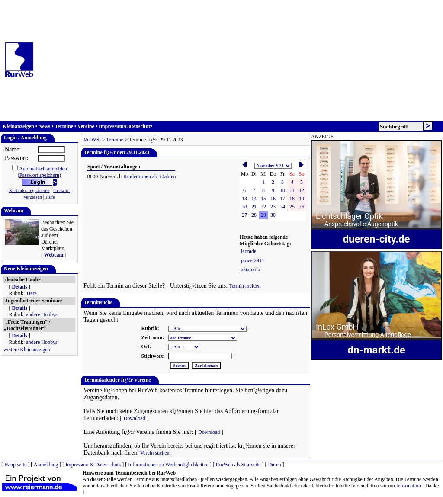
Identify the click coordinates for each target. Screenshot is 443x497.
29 (263, 215)
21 (254, 207)
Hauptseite (15, 465)
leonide (248, 251)
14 (254, 199)
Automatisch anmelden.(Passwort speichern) (43, 172)
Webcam (54, 255)
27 (244, 215)
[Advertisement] (240, 60)
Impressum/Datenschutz (125, 126)
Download (134, 418)
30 (273, 215)
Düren (274, 465)
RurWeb (92, 140)
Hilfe (50, 197)
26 (301, 207)
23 (273, 207)
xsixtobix (250, 269)
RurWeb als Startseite (238, 465)
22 (263, 207)
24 (282, 207)
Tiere (31, 293)
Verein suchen (155, 453)
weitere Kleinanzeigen (26, 349)
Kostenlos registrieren (29, 190)
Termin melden (245, 286)
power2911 (252, 260)
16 (273, 199)
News (44, 126)
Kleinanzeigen (18, 126)
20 (244, 207)
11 (292, 190)
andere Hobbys (41, 314)
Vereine (85, 126)
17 (282, 199)
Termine (64, 126)
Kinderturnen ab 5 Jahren (149, 176)
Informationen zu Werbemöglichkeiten (168, 465)
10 (282, 190)
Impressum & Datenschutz (93, 465)
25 (292, 207)
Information (408, 486)
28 (254, 215)
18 (292, 199)
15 (263, 199)
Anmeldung (46, 465)
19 (301, 199)
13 (244, 199)
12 (301, 190)
